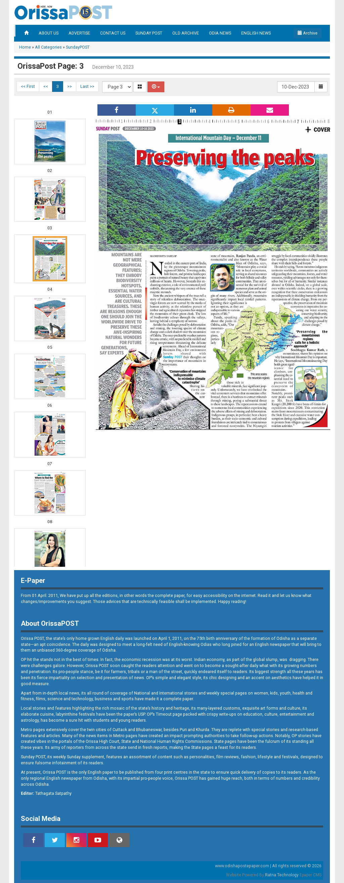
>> (69, 86)
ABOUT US (48, 33)
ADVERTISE (79, 33)
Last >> (87, 86)
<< (45, 86)
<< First (28, 86)
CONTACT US (112, 33)
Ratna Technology (282, 875)
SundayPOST (78, 47)
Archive (307, 33)
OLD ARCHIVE (185, 33)
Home (25, 47)
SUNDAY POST (148, 33)
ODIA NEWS (220, 33)
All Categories (48, 47)
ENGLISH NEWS (256, 33)
